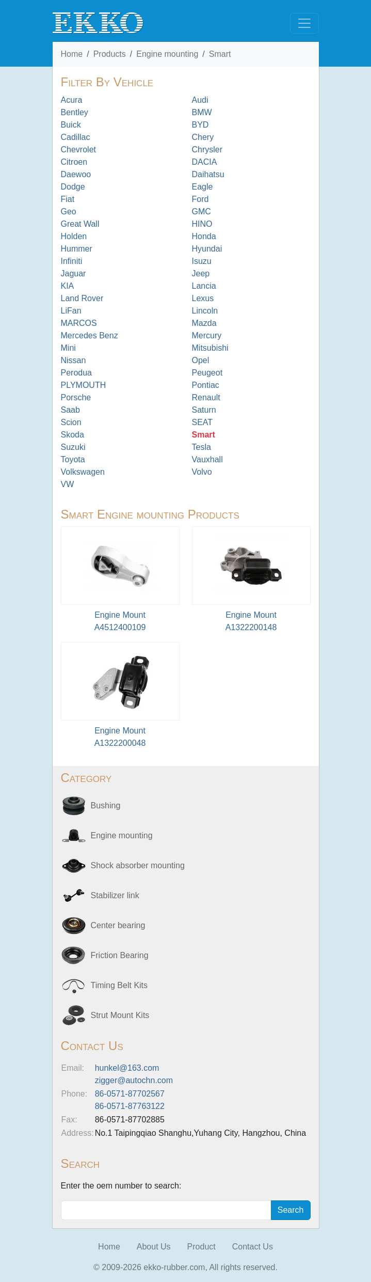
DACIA (204, 162)
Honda (204, 236)
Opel (200, 360)
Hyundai (207, 248)
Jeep (201, 273)
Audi (200, 100)
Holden (74, 236)
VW (67, 484)
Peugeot (207, 372)
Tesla (201, 447)
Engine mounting (167, 54)
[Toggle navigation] (304, 23)
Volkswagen (83, 471)
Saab (70, 409)
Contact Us (252, 1246)
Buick (71, 124)
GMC (201, 211)
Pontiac (205, 385)
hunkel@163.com (127, 1068)
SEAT (202, 422)
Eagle (202, 186)
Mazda (204, 323)
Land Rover (82, 298)
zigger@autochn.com (134, 1080)
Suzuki (73, 447)
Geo (68, 211)
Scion (71, 422)
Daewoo (76, 174)
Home (72, 54)
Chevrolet (78, 149)
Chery (203, 137)
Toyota (73, 459)
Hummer (76, 248)
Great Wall (80, 224)
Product (201, 1246)
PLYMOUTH (83, 385)
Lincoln (205, 310)
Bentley (74, 112)
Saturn (204, 409)
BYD (200, 124)
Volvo (202, 471)
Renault (206, 397)
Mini (68, 347)
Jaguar (73, 273)
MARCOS (79, 323)
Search (291, 1210)
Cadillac (75, 137)
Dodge (73, 186)
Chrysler (207, 149)
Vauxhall (207, 459)
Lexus (203, 298)
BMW (202, 112)
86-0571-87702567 (130, 1093)
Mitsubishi (210, 347)
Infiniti (72, 261)
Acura (72, 100)
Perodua (76, 372)
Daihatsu (208, 174)
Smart (220, 54)
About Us (154, 1246)
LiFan (71, 310)
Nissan (73, 360)
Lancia (204, 286)
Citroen (74, 162)
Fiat (68, 199)
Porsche (76, 397)
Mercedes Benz (89, 335)
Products (109, 54)
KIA (67, 286)
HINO (202, 224)
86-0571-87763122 (130, 1106)
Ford (200, 199)
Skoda (72, 434)
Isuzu (202, 261)
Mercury (207, 335)
